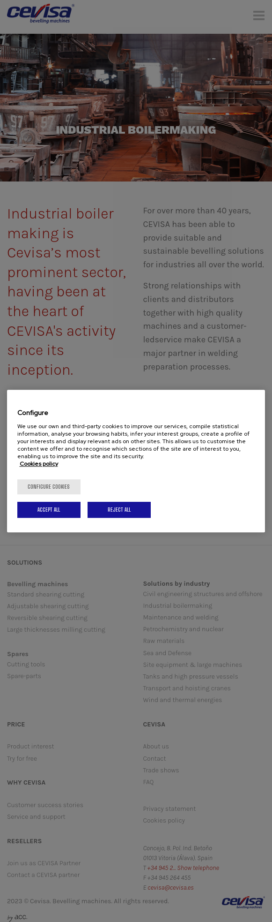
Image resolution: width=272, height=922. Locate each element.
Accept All (48, 509)
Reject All (119, 509)
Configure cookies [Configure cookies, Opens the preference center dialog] (49, 486)
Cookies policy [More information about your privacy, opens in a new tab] (39, 464)
